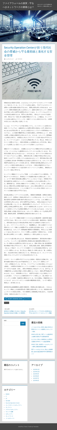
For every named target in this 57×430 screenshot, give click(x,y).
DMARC (8, 394)
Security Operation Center (15, 299)
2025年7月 (36, 378)
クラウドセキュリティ (12, 409)
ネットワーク (27, 299)
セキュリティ (9, 414)
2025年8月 (36, 376)
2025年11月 (36, 369)
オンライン (9, 407)
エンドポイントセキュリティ (14, 405)
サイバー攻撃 (9, 411)
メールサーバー (10, 418)
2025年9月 (36, 374)
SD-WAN (8, 400)
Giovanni (19, 59)
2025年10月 (36, 371)
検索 (5, 320)
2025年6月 (36, 380)
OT (6, 398)
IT (5, 299)
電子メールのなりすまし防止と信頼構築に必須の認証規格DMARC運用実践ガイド (42, 352)
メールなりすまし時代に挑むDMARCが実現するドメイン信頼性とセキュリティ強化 (42, 329)
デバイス (7, 302)
